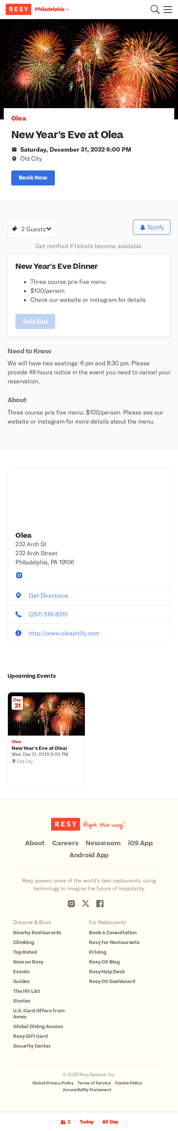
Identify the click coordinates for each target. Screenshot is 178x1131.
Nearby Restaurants (37, 932)
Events (21, 971)
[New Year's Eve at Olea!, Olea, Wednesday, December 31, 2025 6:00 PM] (46, 749)
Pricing (97, 952)
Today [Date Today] (87, 1122)
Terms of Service (94, 1083)
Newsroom (103, 843)
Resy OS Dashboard (112, 981)
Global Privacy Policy (53, 1083)
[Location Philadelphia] (52, 9)
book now (33, 178)
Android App (89, 855)
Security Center (32, 1046)
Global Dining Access (38, 1026)
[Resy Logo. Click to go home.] (19, 9)
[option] (89, 69)
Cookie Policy (128, 1083)
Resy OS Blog (104, 962)
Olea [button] (18, 118)
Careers (65, 843)
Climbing (23, 942)
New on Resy (28, 962)
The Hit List (26, 991)
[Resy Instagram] (71, 903)
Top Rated (25, 952)
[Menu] (166, 9)
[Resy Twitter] (85, 903)
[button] (155, 9)
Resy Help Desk (107, 971)
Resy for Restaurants (114, 942)
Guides (21, 981)
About (35, 843)
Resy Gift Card (30, 1036)
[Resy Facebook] (100, 903)
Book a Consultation (113, 932)
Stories (21, 1001)
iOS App (140, 843)
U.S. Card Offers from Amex (39, 1013)
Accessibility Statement (87, 1090)
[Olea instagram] (19, 575)
